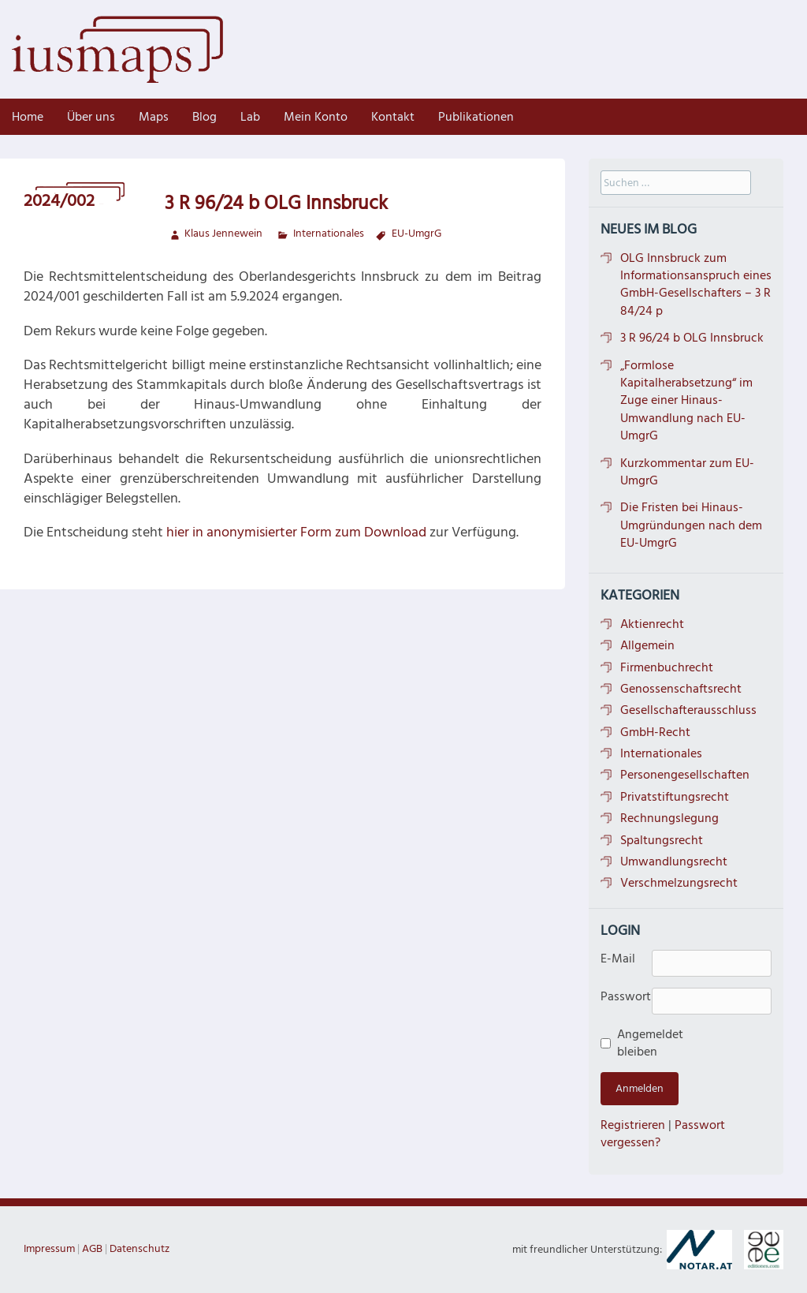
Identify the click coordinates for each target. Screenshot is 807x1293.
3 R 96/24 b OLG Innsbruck (692, 337)
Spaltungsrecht (661, 840)
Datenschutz (139, 1248)
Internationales (328, 233)
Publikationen (476, 117)
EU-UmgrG (416, 233)
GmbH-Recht (655, 732)
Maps (154, 117)
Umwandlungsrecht (673, 861)
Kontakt (393, 117)
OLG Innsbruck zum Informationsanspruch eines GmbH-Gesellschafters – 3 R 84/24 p (696, 284)
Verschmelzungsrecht (679, 883)
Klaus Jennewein (223, 233)
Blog (204, 117)
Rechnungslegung (669, 818)
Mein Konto (316, 117)
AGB (92, 1248)
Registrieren (633, 1125)
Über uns (91, 117)
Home (27, 117)
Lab (250, 117)
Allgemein (647, 645)
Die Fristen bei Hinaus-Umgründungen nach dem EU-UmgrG (691, 525)
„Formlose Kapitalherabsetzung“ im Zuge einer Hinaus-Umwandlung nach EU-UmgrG (686, 401)
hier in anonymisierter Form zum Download (296, 532)
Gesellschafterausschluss (688, 710)
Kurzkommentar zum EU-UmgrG (687, 472)
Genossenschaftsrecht (681, 688)
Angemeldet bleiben (639, 1043)
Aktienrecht (652, 624)
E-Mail (618, 958)
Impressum (49, 1248)
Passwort (626, 996)
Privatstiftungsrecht (674, 797)
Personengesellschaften (684, 774)
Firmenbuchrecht (666, 667)
